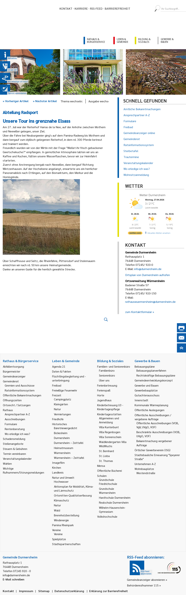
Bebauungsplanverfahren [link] (151, 370)
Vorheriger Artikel (16, 101)
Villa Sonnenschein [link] (110, 437)
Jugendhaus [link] (104, 400)
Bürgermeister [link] (11, 371)
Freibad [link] (56, 385)
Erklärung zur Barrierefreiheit (108, 591)
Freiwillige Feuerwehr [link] (64, 390)
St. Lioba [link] (104, 456)
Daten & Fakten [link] (61, 371)
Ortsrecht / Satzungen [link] (17, 405)
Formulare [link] (11, 424)
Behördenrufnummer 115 (143, 585)
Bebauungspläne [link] (145, 366)
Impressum (26, 591)
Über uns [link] (104, 380)
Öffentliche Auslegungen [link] (149, 410)
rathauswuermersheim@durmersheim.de (150, 302)
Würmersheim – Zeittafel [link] (69, 458)
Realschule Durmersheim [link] (114, 502)
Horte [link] (100, 395)
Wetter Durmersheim (152, 195)
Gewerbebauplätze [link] (146, 390)
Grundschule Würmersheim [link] (107, 490)
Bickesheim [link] (60, 433)
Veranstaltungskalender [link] (17, 458)
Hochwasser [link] (61, 481)
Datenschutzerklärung (69, 591)
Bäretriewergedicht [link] (65, 428)
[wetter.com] (135, 233)
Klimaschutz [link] (61, 500)
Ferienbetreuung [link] (107, 385)
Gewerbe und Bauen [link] (147, 385)
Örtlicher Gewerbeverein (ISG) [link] (152, 450)
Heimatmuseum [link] (63, 448)
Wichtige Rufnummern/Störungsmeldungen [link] (23, 470)
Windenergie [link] (61, 520)
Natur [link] (57, 409)
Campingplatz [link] (62, 399)
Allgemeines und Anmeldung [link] (109, 420)
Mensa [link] (101, 466)
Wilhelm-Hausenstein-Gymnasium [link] (112, 509)
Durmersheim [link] (62, 438)
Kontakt (65, 8)
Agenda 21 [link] (58, 366)
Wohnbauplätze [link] (144, 469)
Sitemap (43, 591)
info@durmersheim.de (147, 269)
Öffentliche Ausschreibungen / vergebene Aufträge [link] (153, 417)
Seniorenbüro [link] (107, 375)
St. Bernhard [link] (106, 451)
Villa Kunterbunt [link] (109, 427)
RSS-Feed (96, 8)
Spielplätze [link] (59, 539)
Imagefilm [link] (58, 462)
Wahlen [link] (7, 463)
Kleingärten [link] (61, 404)
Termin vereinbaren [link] (14, 454)
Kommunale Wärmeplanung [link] (151, 405)
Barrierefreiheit (117, 8)
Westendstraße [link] (145, 473)
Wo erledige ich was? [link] (17, 434)
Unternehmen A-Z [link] (145, 464)
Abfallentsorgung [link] (13, 366)
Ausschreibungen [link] (15, 419)
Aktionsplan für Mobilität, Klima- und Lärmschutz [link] (73, 488)
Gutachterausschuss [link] (147, 395)
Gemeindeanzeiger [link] (14, 376)
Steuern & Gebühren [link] (15, 449)
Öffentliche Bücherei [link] (109, 470)
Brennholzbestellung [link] (66, 515)
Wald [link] (57, 510)
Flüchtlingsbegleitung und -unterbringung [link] (69, 378)
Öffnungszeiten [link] (12, 400)
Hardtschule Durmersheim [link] (114, 497)
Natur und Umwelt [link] (63, 477)
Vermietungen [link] (62, 414)
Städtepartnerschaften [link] (66, 544)
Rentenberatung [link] (15, 429)
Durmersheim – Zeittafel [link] (68, 443)
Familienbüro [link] (107, 370)
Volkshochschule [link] (107, 516)
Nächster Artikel (45, 101)
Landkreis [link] (58, 472)
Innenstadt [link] (141, 400)
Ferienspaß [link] (103, 390)
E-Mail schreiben (13, 579)
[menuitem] (136, 8)
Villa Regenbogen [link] (109, 432)
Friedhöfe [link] (58, 419)
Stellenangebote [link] (13, 444)
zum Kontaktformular (138, 312)
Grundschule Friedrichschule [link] (108, 482)
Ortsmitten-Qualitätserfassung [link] (73, 495)
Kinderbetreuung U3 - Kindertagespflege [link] (110, 407)
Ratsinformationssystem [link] (20, 390)
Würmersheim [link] (62, 453)
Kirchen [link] (56, 467)
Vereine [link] (58, 534)
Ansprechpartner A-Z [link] (17, 414)
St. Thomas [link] (106, 461)
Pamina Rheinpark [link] (63, 525)
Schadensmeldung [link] (14, 439)
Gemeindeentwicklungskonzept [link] (154, 380)
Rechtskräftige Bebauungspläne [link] (155, 375)
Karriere (81, 8)
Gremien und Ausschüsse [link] (20, 385)
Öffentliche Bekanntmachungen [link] (22, 395)
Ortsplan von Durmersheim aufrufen (147, 275)
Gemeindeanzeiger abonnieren (146, 580)
